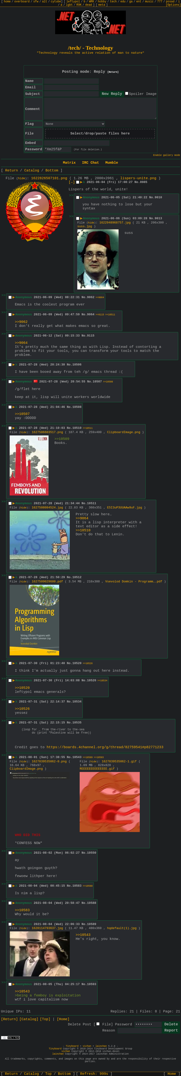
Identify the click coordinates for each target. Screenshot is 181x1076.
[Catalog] (28, 1021)
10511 (91, 503)
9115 (90, 335)
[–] (72, 182)
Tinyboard (72, 1047)
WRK (91, 1)
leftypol (73, 1)
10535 (77, 722)
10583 (77, 887)
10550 (91, 854)
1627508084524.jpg (47, 507)
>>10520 (22, 688)
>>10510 (83, 530)
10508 (77, 407)
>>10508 (108, 382)
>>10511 (110, 314)
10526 (91, 680)
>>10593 (99, 759)
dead (88, 5)
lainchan (101, 1047)
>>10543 (83, 936)
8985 (143, 182)
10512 (77, 577)
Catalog (31, 171)
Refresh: (94, 1074)
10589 (91, 925)
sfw (35, 1)
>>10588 (88, 887)
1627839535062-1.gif (119, 763)
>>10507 (22, 414)
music (149, 1)
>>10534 (102, 680)
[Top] (45, 1021)
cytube (56, 1)
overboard (22, 1)
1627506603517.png (47, 432)
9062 (90, 297)
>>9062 (21, 322)
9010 (158, 197)
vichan (87, 1047)
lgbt (69, 5)
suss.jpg (84, 226)
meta (101, 5)
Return (11, 171)
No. (137, 182)
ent (138, 1)
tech (113, 1)
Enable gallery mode (166, 155)
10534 (77, 701)
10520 (77, 663)
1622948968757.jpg (115, 222)
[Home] (63, 1021)
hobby (102, 1)
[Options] (173, 5)
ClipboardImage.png (123, 432)
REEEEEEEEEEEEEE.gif (97, 770)
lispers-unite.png (138, 178)
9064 (90, 314)
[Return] (113, 72)
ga (130, 1)
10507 (97, 381)
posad (170, 1)
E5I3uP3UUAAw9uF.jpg (124, 507)
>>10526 (88, 663)
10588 (91, 904)
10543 (77, 758)
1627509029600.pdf (47, 581)
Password (123, 1026)
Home (172, 1074)
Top (48, 1074)
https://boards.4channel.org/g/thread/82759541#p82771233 (105, 749)
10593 (91, 985)
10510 (77, 428)
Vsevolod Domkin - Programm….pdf (133, 581)
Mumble (111, 163)
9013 (158, 218)
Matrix (69, 163)
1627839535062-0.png (49, 763)
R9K (79, 5)
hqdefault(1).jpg (122, 929)
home (7, 1)
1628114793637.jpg (47, 929)
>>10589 (88, 759)
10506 (77, 364)
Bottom (51, 171)
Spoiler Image (142, 94)
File (106, 1026)
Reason (108, 1032)
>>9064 (100, 297)
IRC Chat (90, 163)
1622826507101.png (49, 178)
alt (44, 1)
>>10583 (22, 912)
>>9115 (100, 314)
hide (21, 178)
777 (159, 1)
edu (123, 1)
